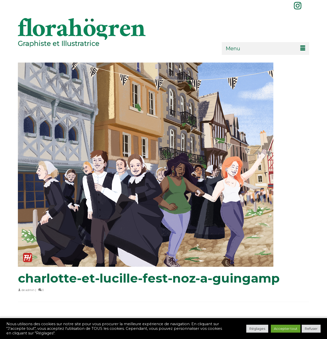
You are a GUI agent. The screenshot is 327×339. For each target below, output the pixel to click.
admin (30, 290)
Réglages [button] (257, 328)
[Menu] (265, 48)
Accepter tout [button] (285, 328)
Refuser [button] (311, 328)
